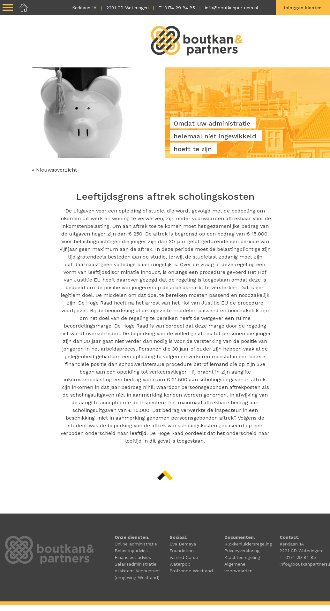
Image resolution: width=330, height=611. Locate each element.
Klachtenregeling (242, 557)
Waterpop (180, 564)
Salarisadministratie (135, 564)
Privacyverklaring (241, 550)
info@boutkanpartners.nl (231, 7)
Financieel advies (133, 557)
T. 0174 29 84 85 (177, 7)
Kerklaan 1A (84, 7)
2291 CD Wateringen (127, 7)
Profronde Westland (191, 570)
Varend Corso (183, 557)
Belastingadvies (131, 550)
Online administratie (136, 543)
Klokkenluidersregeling (248, 543)
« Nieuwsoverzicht (54, 170)
